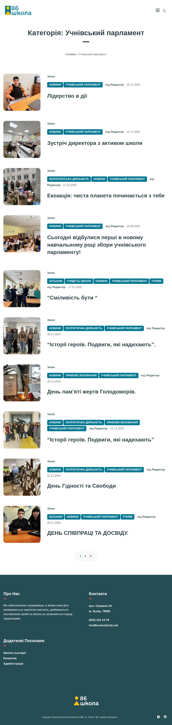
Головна (71, 54)
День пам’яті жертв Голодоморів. (91, 392)
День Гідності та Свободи (81, 486)
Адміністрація (13, 663)
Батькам (55, 281)
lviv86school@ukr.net (103, 625)
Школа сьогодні (15, 652)
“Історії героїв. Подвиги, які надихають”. (101, 344)
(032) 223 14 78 (99, 620)
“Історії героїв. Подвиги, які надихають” (100, 440)
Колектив (10, 658)
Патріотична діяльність (84, 328)
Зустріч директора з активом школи (94, 143)
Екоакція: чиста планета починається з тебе (106, 196)
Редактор (117, 84)
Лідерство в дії (67, 96)
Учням (156, 281)
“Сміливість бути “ (72, 298)
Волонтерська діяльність (69, 179)
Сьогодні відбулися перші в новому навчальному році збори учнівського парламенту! (96, 244)
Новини (55, 84)
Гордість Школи (79, 281)
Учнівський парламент (83, 84)
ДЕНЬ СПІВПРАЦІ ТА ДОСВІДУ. (87, 533)
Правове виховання (81, 375)
